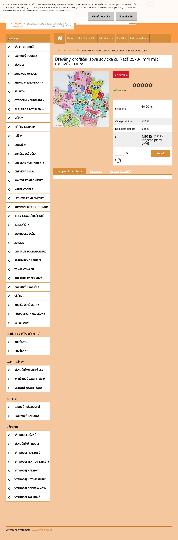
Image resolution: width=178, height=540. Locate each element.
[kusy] (119, 153)
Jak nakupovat (106, 38)
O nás (70, 38)
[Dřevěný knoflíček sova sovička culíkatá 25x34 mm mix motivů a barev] (81, 72)
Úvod (58, 50)
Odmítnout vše (101, 16)
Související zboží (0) (121, 171)
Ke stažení (96, 171)
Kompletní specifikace (69, 171)
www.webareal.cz (42, 530)
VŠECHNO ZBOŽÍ (71, 50)
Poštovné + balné (139, 38)
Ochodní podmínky (85, 38)
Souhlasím (126, 16)
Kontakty (121, 38)
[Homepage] (61, 38)
